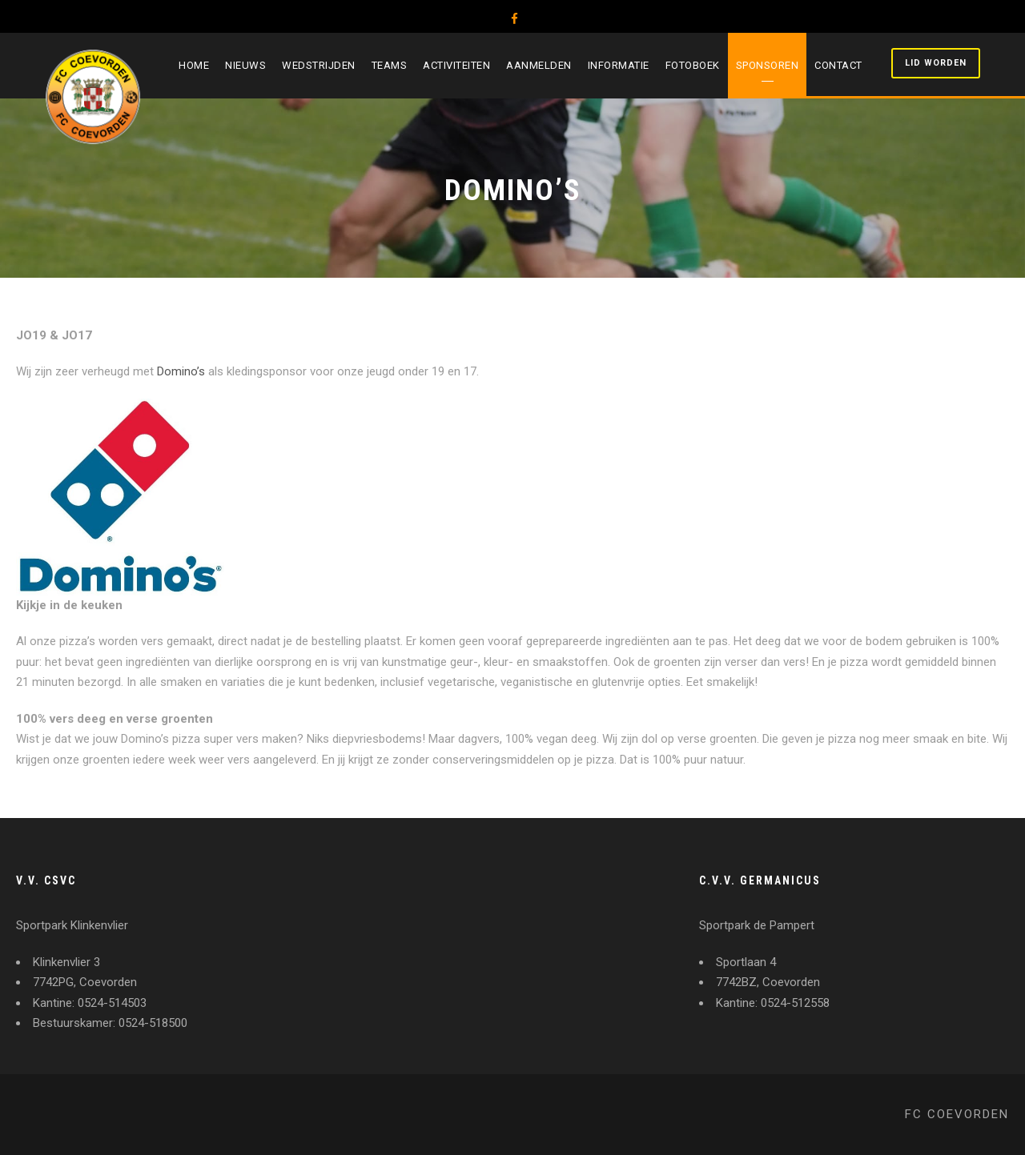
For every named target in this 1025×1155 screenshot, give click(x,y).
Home (194, 65)
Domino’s (181, 371)
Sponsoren (767, 65)
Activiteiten (456, 65)
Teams (390, 65)
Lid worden (936, 63)
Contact (838, 65)
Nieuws (245, 65)
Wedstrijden (319, 65)
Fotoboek (692, 65)
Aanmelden (539, 65)
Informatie (618, 65)
